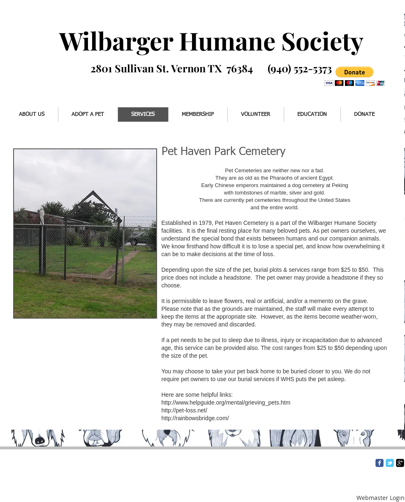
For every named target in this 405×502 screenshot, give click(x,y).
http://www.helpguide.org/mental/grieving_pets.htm (226, 402)
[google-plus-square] (400, 463)
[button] (354, 76)
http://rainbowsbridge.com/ (195, 418)
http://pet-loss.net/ (195, 410)
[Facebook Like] (40, 81)
